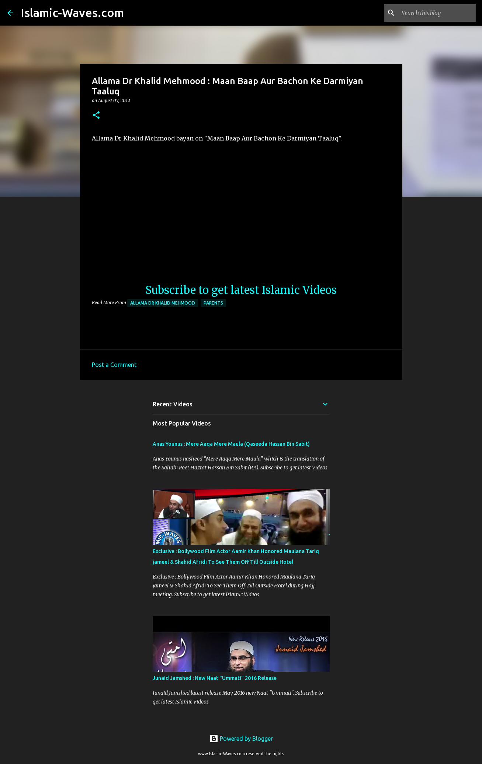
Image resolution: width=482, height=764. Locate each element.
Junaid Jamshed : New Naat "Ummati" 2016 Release (215, 678)
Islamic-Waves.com (72, 12)
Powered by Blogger (241, 738)
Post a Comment (114, 364)
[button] (96, 116)
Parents (213, 303)
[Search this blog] (437, 13)
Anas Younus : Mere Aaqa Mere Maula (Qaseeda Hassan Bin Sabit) (231, 444)
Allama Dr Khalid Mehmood (162, 303)
